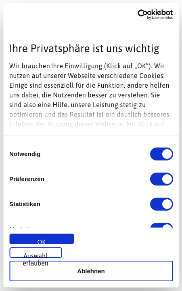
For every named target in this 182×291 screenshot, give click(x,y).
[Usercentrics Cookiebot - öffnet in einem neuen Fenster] (137, 14)
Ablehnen (91, 271)
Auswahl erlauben (35, 255)
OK (42, 241)
